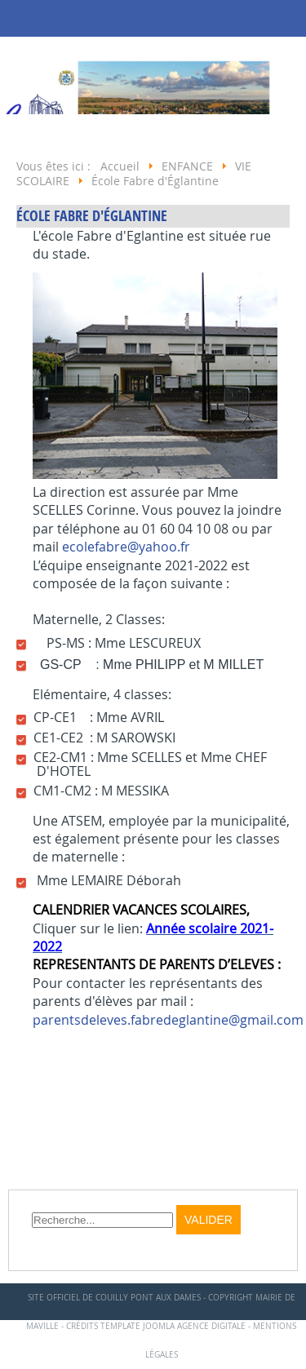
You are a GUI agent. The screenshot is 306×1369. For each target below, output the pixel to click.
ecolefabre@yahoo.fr (126, 547)
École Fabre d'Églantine (91, 216)
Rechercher (32, 1205)
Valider (208, 1219)
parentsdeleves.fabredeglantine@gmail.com (168, 1020)
